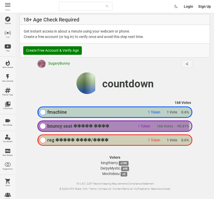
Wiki (85, 188)
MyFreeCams (141, 188)
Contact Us (104, 188)
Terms (93, 188)
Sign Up (204, 6)
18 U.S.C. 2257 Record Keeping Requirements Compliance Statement (115, 183)
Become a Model (160, 188)
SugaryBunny (53, 63)
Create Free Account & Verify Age (52, 50)
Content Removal (122, 188)
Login (188, 6)
